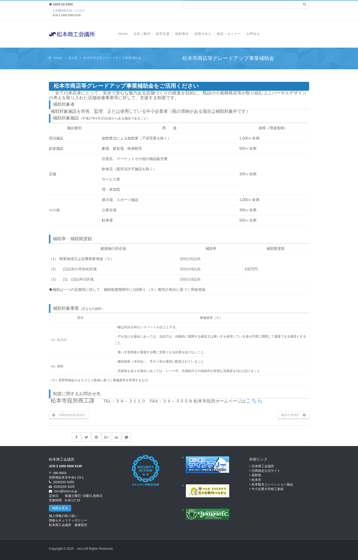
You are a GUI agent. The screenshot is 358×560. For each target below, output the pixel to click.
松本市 (256, 480)
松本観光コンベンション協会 (272, 484)
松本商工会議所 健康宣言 (68, 525)
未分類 (73, 58)
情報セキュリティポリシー (68, 520)
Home (58, 58)
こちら (254, 400)
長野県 (256, 475)
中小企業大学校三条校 (268, 489)
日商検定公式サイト (266, 470)
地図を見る (60, 508)
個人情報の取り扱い (63, 516)
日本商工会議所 (263, 466)
